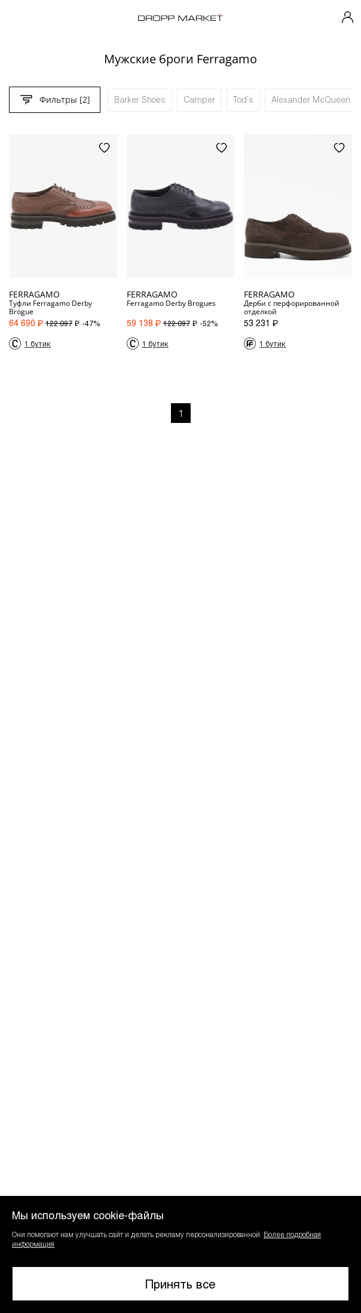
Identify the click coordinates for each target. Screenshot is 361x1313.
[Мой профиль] (348, 18)
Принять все (180, 1284)
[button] (180, 1254)
